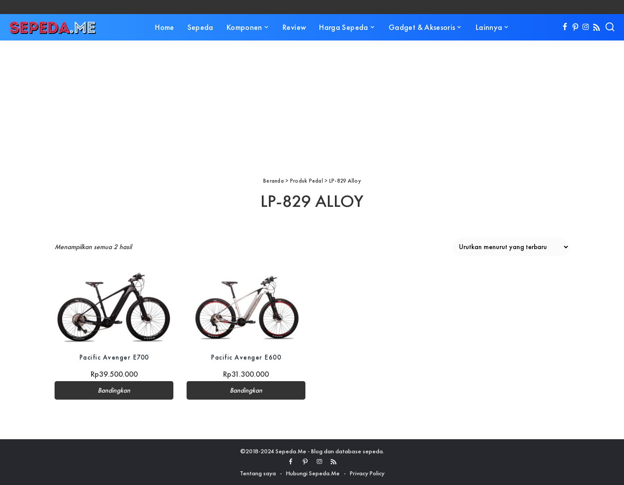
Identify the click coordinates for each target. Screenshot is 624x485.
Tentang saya (258, 473)
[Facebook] (565, 27)
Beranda (273, 180)
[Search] (610, 27)
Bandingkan (114, 390)
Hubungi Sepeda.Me (313, 473)
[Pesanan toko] (511, 247)
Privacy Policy (367, 473)
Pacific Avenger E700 (114, 357)
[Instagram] (586, 27)
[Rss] (596, 27)
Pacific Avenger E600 (246, 357)
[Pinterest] (575, 27)
